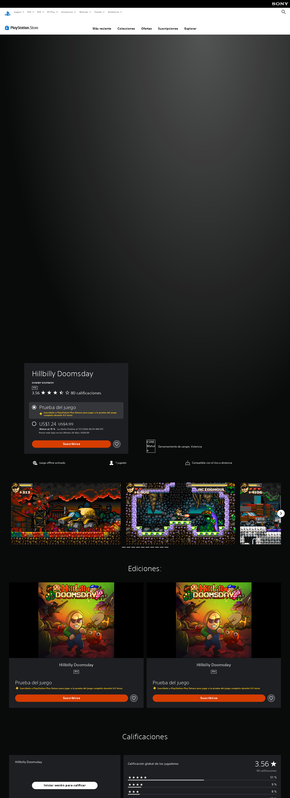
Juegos (17, 11)
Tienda (98, 11)
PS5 (29, 11)
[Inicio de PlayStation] (7, 12)
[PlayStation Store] (22, 23)
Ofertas (146, 24)
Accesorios (67, 11)
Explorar (190, 24)
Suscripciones (168, 24)
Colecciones (126, 24)
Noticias (83, 11)
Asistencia (113, 11)
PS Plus (51, 11)
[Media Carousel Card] (66, 509)
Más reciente (102, 24)
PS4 (39, 11)
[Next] (281, 509)
